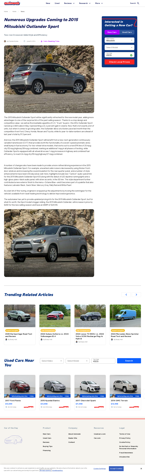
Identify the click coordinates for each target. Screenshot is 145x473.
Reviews (46, 442)
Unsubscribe (124, 457)
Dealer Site (72, 438)
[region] (72, 469)
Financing (47, 450)
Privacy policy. (45, 470)
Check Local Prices (119, 62)
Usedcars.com (100, 434)
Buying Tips (47, 446)
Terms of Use (124, 434)
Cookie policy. (57, 470)
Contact (71, 442)
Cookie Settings (100, 468)
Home (6, 11)
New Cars (112, 32)
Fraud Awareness (126, 453)
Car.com (97, 438)
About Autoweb (74, 434)
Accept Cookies (116, 468)
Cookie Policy (124, 442)
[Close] (141, 468)
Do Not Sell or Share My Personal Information (128, 447)
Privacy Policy (124, 438)
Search (129, 360)
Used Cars (127, 32)
